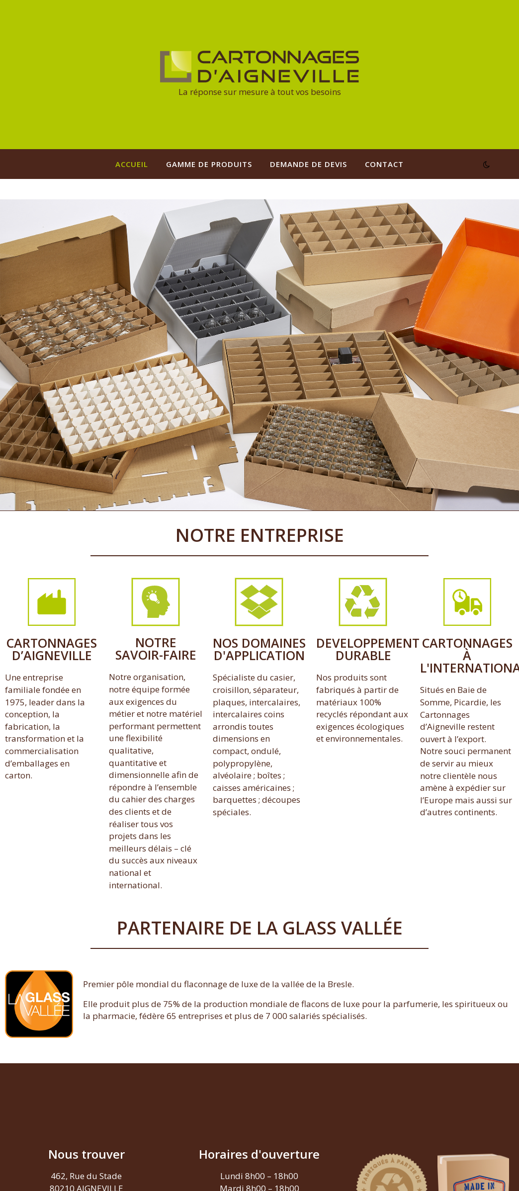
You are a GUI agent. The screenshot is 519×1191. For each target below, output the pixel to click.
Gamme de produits (209, 164)
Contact (384, 164)
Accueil (131, 164)
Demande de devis (308, 164)
